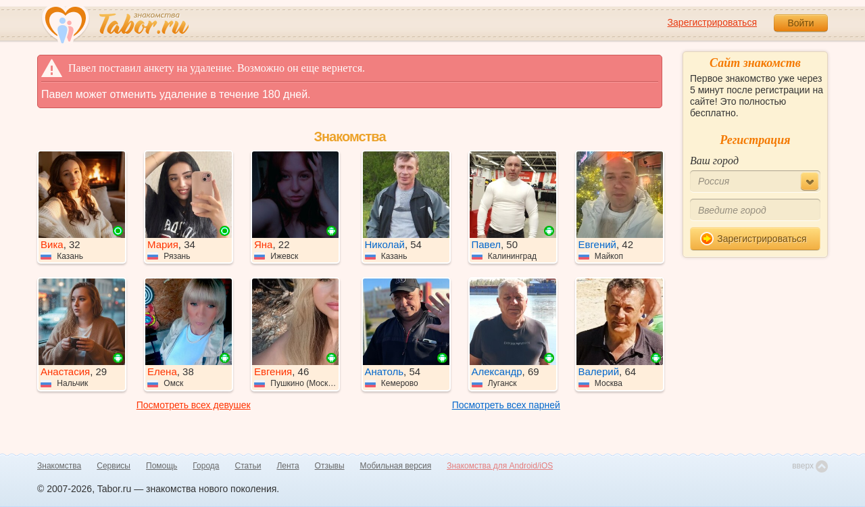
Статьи (248, 465)
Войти (800, 23)
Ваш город (714, 160)
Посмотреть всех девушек (194, 405)
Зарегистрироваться (712, 22)
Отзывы (330, 465)
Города (206, 465)
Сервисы (113, 465)
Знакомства (59, 465)
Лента (287, 465)
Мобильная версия (396, 465)
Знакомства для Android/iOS (500, 465)
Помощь (161, 465)
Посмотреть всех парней (506, 405)
